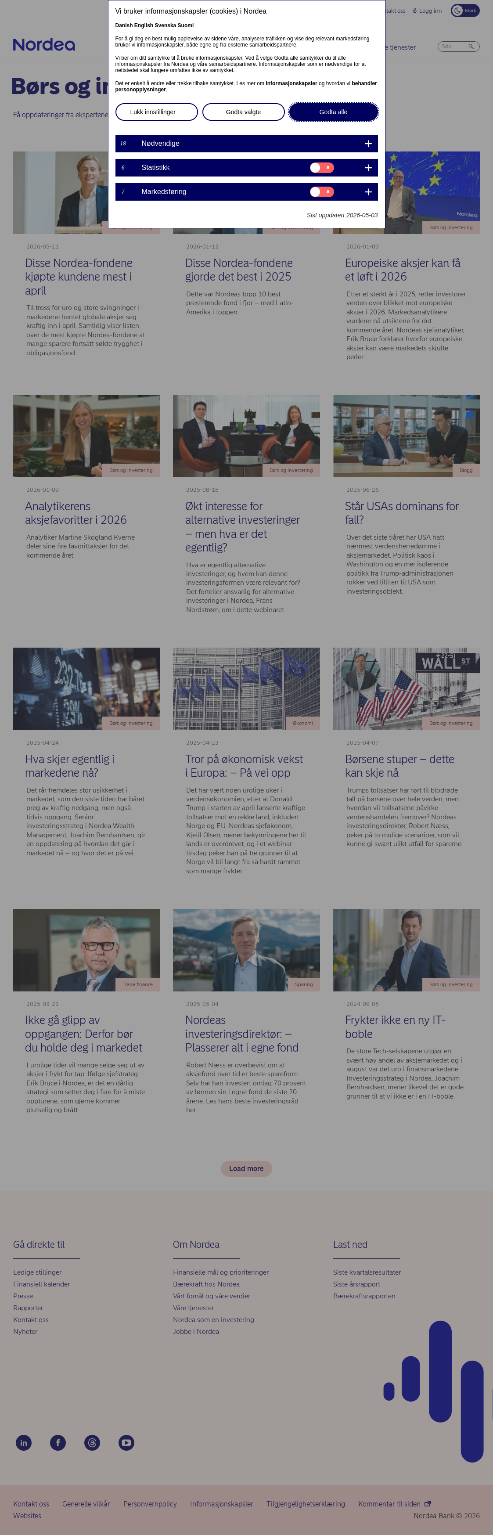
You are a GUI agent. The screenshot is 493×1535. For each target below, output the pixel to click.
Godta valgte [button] (243, 111)
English (143, 25)
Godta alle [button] (334, 111)
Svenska (165, 25)
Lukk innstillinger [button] (153, 111)
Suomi (186, 25)
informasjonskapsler (291, 83)
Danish (124, 25)
